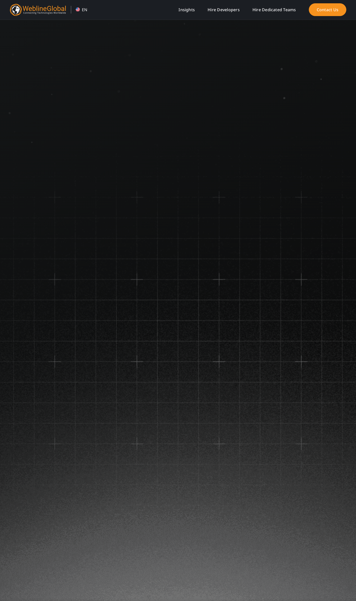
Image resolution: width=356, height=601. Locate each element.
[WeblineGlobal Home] (38, 6)
